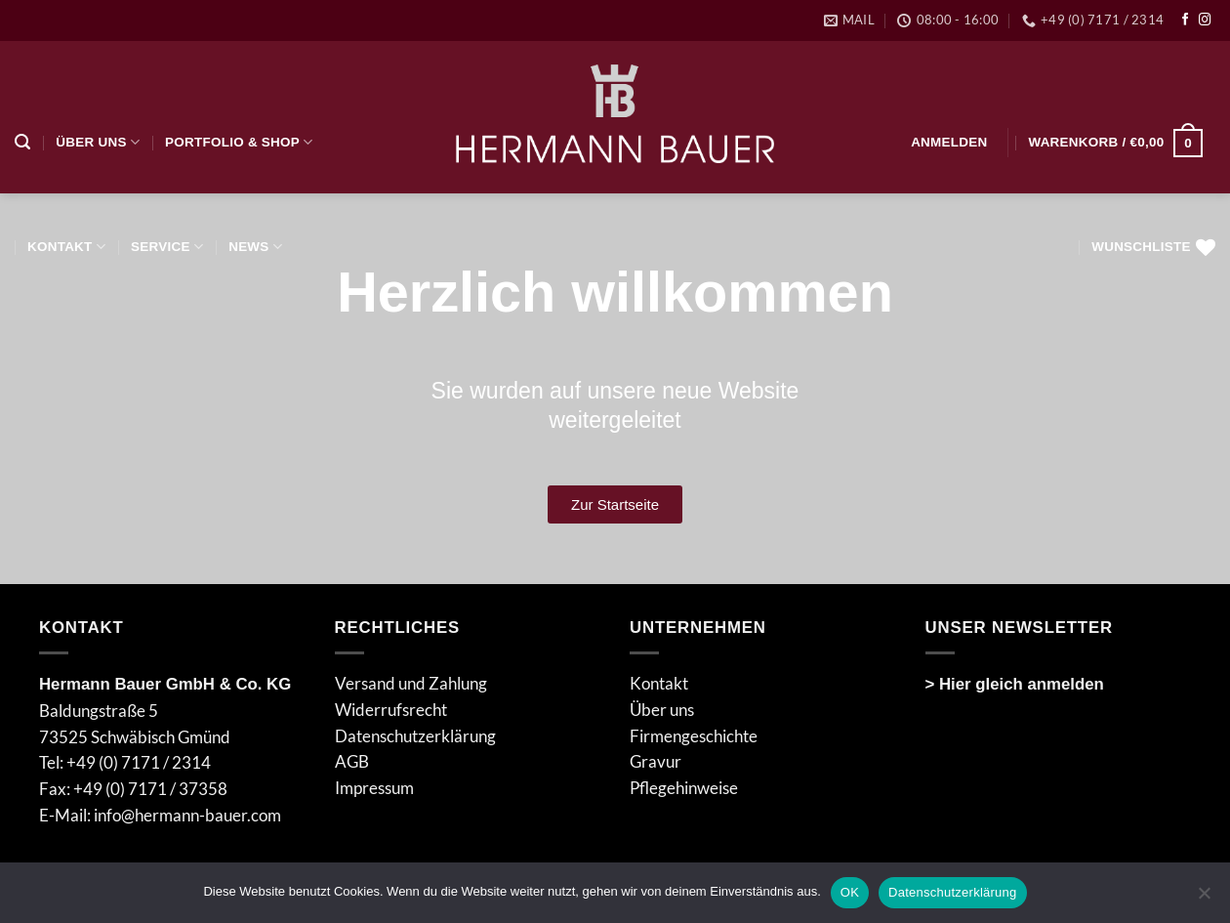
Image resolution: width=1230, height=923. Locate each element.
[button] (949, 142)
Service (167, 246)
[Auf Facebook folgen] (1185, 20)
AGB (352, 761)
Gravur (655, 761)
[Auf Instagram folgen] (1205, 20)
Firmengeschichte (694, 736)
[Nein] (1203, 898)
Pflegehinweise (684, 787)
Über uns (98, 142)
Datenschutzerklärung (415, 736)
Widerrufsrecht (391, 709)
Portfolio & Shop (238, 142)
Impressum (374, 787)
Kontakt (66, 246)
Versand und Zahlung (411, 683)
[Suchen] (22, 142)
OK (849, 892)
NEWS (255, 246)
